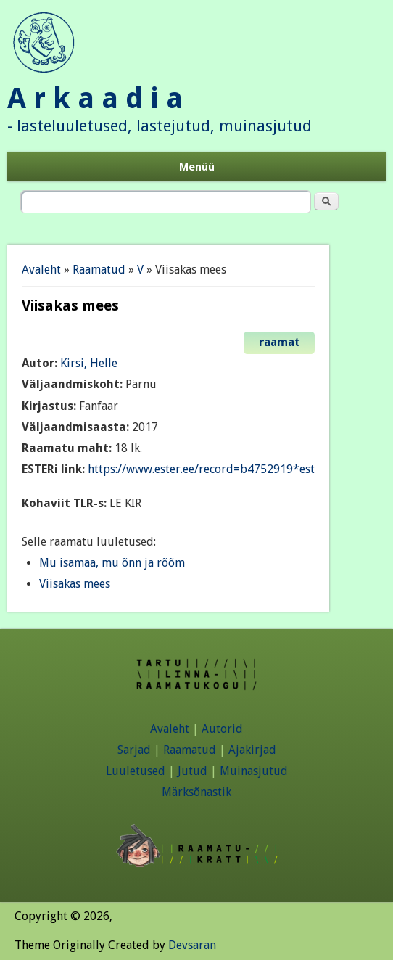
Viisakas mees (74, 584)
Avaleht (41, 269)
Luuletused (135, 771)
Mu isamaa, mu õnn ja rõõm (112, 563)
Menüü (197, 166)
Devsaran (192, 945)
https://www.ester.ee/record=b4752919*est (201, 469)
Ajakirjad (252, 750)
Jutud (192, 771)
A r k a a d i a (95, 98)
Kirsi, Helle (88, 363)
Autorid (222, 729)
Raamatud (99, 269)
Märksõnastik (196, 792)
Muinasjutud (254, 771)
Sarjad (134, 750)
